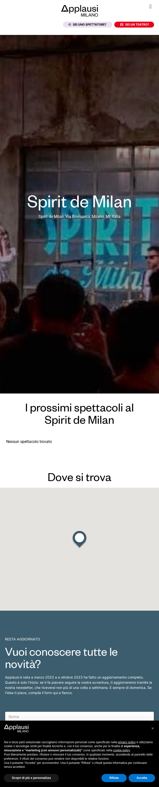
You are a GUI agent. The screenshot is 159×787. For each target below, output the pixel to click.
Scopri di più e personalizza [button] (31, 778)
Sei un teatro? (134, 24)
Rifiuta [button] (114, 778)
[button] (150, 6)
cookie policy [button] (121, 750)
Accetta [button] (142, 778)
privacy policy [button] (127, 742)
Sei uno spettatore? (87, 24)
